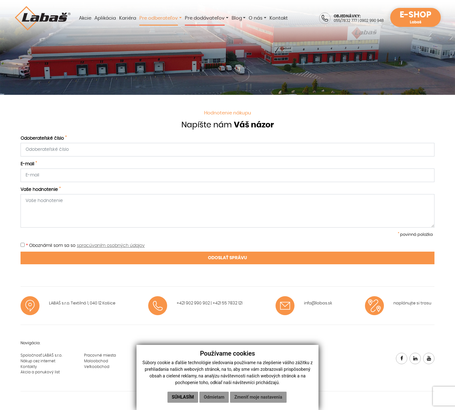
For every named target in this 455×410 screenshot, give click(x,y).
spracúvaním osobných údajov (111, 245)
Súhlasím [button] (183, 397)
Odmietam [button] (214, 397)
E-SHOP (415, 18)
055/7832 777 (345, 20)
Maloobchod (96, 361)
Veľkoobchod (96, 367)
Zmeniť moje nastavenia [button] (258, 397)
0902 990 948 (372, 20)
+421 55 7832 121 (227, 303)
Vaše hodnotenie (41, 189)
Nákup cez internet (38, 361)
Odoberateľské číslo (44, 138)
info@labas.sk (318, 303)
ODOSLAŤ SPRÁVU (227, 258)
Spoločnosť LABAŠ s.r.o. (41, 355)
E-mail (29, 163)
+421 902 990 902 (193, 303)
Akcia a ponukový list (40, 372)
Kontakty (29, 367)
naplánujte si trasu (412, 303)
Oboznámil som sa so (83, 245)
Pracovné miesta (100, 355)
